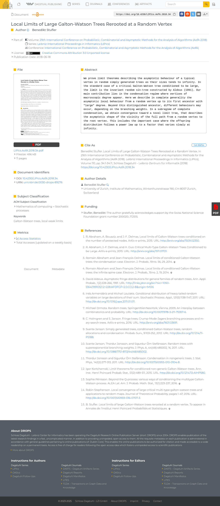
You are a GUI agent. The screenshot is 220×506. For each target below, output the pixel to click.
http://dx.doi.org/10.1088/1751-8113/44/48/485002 (116, 351)
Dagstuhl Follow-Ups (24, 476)
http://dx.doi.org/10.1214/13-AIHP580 (182, 372)
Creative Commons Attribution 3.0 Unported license (68, 52)
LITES (66, 480)
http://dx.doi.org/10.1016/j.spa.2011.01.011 (110, 301)
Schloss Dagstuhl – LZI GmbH (91, 501)
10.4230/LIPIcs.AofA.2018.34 (40, 178)
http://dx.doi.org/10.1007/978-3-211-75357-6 (159, 312)
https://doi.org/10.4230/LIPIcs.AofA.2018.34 (108, 167)
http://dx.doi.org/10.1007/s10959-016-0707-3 (113, 397)
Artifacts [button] (143, 4)
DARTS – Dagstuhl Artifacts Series (81, 468)
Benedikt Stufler (44, 30)
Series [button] (74, 4)
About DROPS (118, 501)
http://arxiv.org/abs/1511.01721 (149, 251)
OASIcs (16, 472)
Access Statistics (28, 238)
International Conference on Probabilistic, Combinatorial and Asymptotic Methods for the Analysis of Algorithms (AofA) (122, 47)
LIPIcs (16, 468)
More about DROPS (23, 450)
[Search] (184, 4)
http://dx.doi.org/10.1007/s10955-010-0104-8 (152, 362)
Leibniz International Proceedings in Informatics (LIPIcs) (73, 43)
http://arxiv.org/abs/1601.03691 (158, 322)
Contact (157, 501)
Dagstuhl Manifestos (74, 476)
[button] (44, 4)
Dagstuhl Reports (72, 472)
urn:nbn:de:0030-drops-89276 (43, 182)
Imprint (134, 501)
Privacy (146, 501)
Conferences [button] (119, 4)
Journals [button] (94, 4)
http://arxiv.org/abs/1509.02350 (179, 240)
